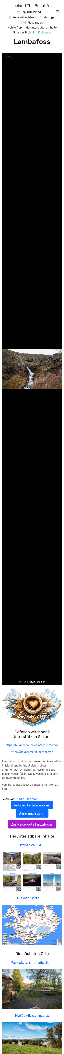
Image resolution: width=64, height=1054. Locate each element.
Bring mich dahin (32, 813)
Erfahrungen (48, 17)
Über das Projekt (23, 32)
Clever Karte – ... (32, 898)
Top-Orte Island (31, 12)
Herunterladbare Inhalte (41, 27)
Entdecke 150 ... (32, 845)
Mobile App (15, 27)
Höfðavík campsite (32, 1015)
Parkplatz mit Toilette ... (32, 962)
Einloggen (44, 32)
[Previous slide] (9, 371)
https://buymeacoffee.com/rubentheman (32, 745)
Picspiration (35, 22)
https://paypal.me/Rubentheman (32, 752)
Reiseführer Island (24, 17)
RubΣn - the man (37, 682)
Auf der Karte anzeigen (32, 805)
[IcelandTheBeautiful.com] (32, 6)
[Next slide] (55, 371)
